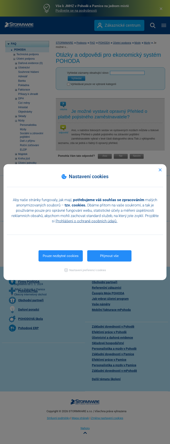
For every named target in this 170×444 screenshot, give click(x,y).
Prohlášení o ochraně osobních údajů (86, 221)
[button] (85, 270)
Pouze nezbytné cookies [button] (61, 256)
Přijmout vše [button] (109, 256)
